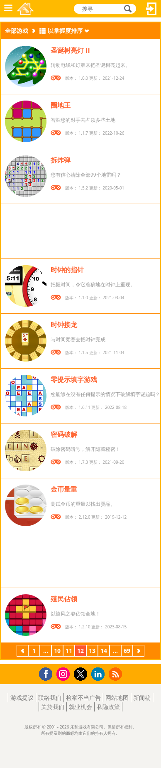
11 (69, 651)
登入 (151, 8)
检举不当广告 (83, 698)
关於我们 (52, 707)
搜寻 (126, 9)
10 (57, 651)
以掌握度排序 (65, 30)
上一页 (22, 652)
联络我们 (49, 698)
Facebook (48, 673)
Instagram (64, 673)
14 (103, 651)
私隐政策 (108, 707)
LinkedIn (99, 674)
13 (92, 651)
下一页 (138, 652)
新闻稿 (142, 698)
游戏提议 (22, 698)
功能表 (8, 9)
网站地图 (117, 698)
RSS (116, 673)
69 (127, 651)
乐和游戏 (25, 8)
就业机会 (80, 707)
